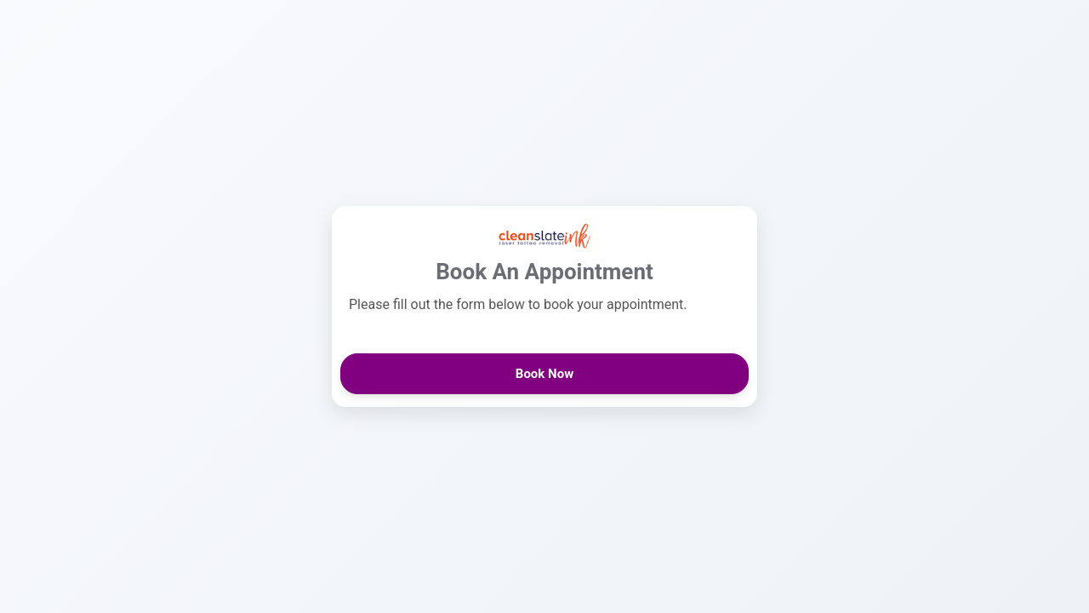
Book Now (544, 373)
